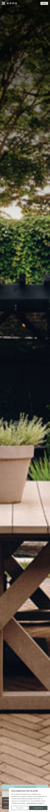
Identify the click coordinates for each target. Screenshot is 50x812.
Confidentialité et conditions (35, 803)
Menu (44, 3)
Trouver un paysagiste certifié (25, 787)
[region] (29, 800)
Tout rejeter (19, 808)
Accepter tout (38, 808)
